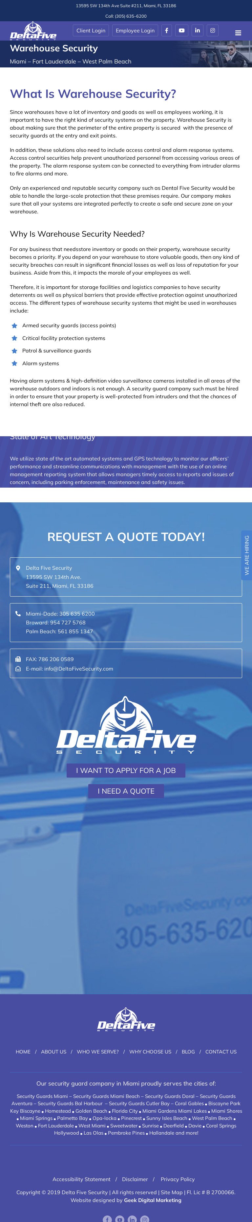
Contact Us (221, 1052)
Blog (188, 1052)
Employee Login (135, 30)
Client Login (90, 30)
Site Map (172, 1192)
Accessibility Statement (81, 1179)
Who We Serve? (98, 1052)
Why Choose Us (150, 1052)
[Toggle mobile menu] (238, 32)
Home (23, 1052)
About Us (53, 1052)
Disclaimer (135, 1179)
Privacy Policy (177, 1179)
